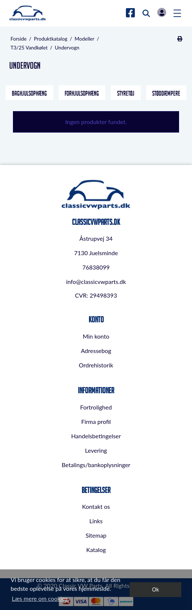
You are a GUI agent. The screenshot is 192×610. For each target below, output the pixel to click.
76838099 (96, 267)
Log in (161, 12)
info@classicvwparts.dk (96, 281)
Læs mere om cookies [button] (40, 598)
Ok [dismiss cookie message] (155, 589)
